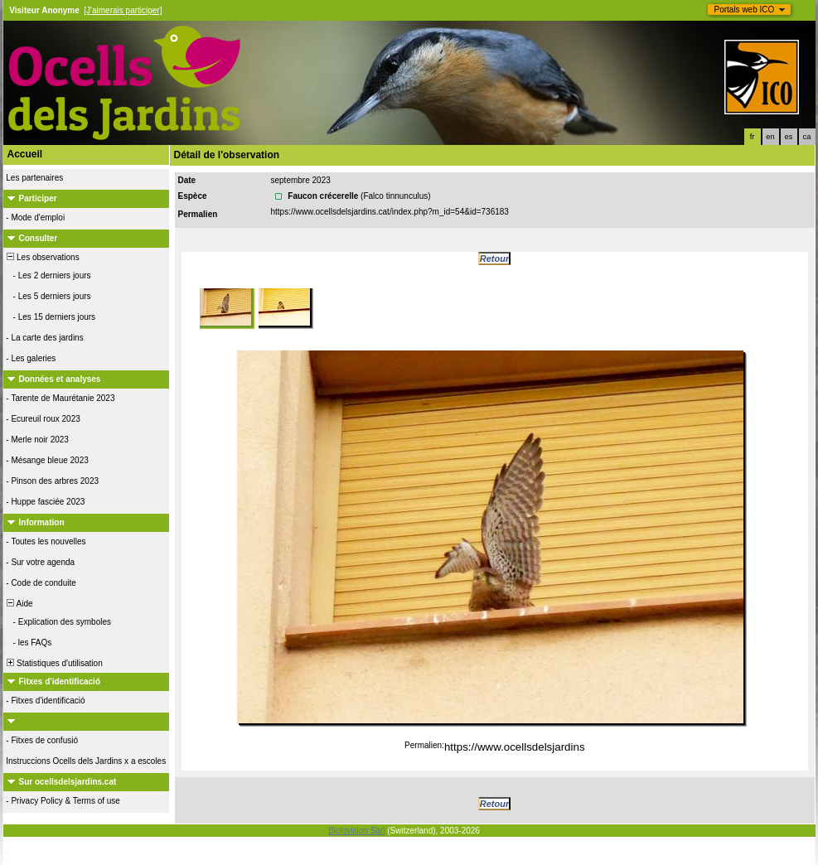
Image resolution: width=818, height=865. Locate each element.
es (789, 137)
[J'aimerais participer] (123, 10)
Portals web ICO (744, 9)
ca (807, 137)
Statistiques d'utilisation (54, 663)
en (770, 137)
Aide (19, 603)
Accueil (25, 154)
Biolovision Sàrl (356, 830)
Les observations (42, 257)
